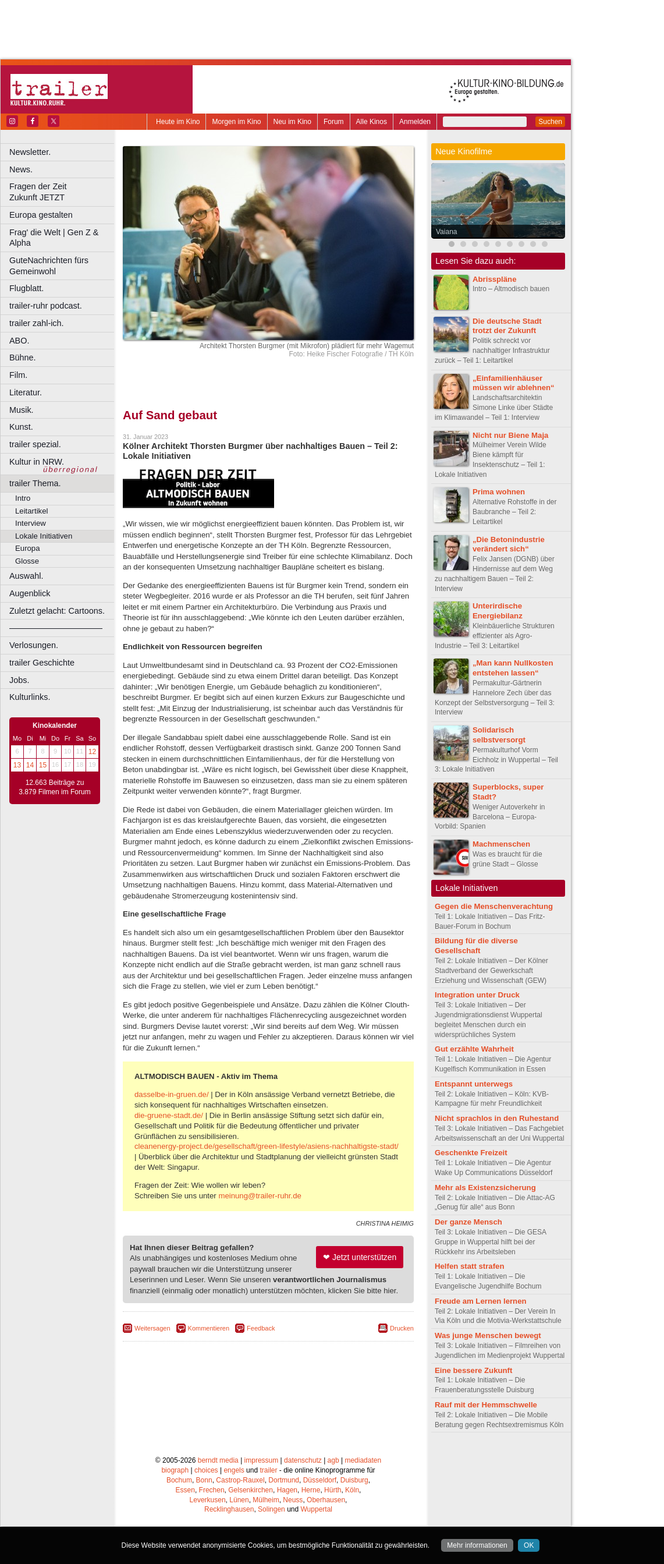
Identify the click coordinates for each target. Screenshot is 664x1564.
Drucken (402, 1328)
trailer (268, 1470)
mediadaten (363, 1460)
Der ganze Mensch (468, 1222)
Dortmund (283, 1480)
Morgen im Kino (236, 122)
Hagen (287, 1490)
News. (21, 169)
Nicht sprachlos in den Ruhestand (497, 1118)
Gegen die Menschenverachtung (494, 906)
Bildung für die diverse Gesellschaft (476, 945)
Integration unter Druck (477, 994)
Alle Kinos (371, 122)
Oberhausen (326, 1500)
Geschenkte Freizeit (471, 1152)
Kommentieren (209, 1328)
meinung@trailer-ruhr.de (259, 1195)
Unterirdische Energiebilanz (498, 610)
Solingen (271, 1509)
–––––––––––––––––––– (55, 627)
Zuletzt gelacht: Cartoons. (57, 610)
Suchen (550, 122)
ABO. (19, 340)
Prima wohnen (499, 491)
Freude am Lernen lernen (481, 1301)
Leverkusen (208, 1500)
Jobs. (19, 680)
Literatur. (25, 392)
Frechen (212, 1490)
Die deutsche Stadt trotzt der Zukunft (507, 326)
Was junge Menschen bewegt (488, 1335)
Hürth (332, 1490)
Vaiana (446, 232)
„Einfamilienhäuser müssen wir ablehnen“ (514, 383)
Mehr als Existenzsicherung (485, 1187)
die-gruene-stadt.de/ (168, 1115)
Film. (18, 375)
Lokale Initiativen (43, 536)
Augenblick (29, 593)
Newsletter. (30, 152)
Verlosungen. (33, 645)
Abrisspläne (495, 279)
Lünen (238, 1500)
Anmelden (415, 122)
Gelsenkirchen (250, 1490)
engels (233, 1470)
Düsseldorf (319, 1480)
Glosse (27, 561)
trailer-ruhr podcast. (45, 305)
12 (92, 752)
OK (529, 1545)
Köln (352, 1490)
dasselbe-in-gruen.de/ (171, 1094)
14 (30, 765)
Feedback (261, 1328)
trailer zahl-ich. (36, 323)
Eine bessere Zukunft (473, 1370)
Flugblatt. (26, 288)
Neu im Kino (292, 122)
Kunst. (21, 426)
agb (333, 1460)
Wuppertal (316, 1509)
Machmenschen (501, 844)
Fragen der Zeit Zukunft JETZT (63, 192)
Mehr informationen (477, 1545)
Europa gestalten (41, 215)
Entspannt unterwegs (474, 1084)
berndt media (218, 1460)
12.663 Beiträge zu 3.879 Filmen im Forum (54, 787)
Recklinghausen (229, 1509)
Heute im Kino (178, 122)
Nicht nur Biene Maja (510, 435)
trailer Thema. (35, 483)
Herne (311, 1490)
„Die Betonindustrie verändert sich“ (509, 544)
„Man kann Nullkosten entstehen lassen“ (513, 668)
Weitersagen (152, 1328)
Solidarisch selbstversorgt (499, 735)
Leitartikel (31, 511)
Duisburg (354, 1480)
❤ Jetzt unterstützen (359, 1257)
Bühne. (22, 357)
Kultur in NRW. (36, 461)
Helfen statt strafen (469, 1266)
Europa (27, 548)
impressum (261, 1460)
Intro (22, 498)
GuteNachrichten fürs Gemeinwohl (48, 266)
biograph (175, 1470)
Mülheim (266, 1500)
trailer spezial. (35, 444)
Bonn (204, 1480)
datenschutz (303, 1460)
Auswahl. (26, 576)
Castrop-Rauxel (240, 1480)
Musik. (21, 410)
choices (206, 1470)
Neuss (293, 1500)
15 (43, 765)
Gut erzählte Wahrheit (474, 1049)
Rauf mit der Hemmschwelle (486, 1404)
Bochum (179, 1480)
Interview (30, 523)
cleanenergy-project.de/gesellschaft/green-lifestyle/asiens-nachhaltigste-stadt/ (266, 1146)
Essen (185, 1490)
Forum (334, 122)
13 (17, 765)
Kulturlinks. (29, 697)
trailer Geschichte (41, 662)
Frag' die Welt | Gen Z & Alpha (53, 238)
